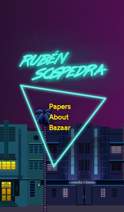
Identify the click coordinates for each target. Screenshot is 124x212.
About (59, 117)
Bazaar (59, 127)
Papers (60, 106)
